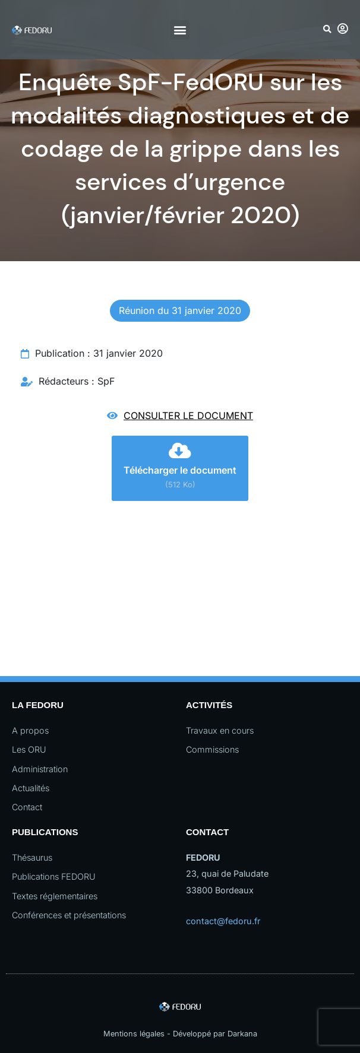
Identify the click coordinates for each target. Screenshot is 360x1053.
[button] (180, 30)
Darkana (242, 1033)
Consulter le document (188, 415)
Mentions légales (134, 1033)
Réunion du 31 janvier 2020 (180, 310)
